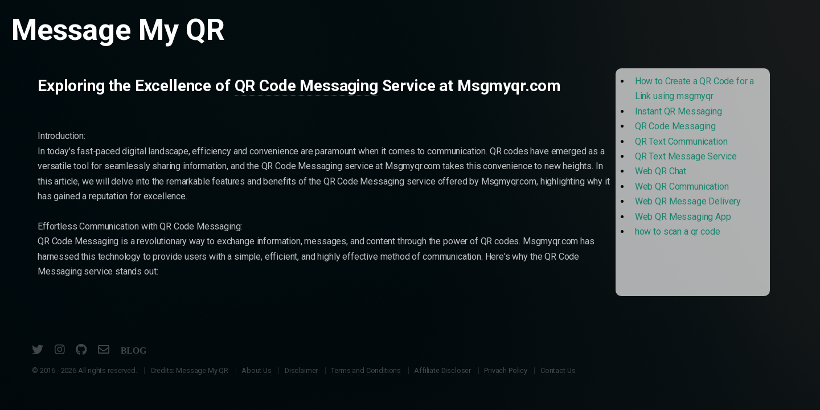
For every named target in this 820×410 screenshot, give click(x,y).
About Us (256, 370)
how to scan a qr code (677, 231)
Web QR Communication (682, 186)
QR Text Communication (681, 141)
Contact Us (557, 370)
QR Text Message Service (686, 156)
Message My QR (202, 370)
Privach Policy (505, 370)
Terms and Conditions (366, 370)
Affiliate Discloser (442, 370)
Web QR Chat (660, 171)
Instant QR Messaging (678, 111)
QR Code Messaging (306, 85)
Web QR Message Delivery (688, 201)
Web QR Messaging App (683, 216)
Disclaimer (301, 370)
